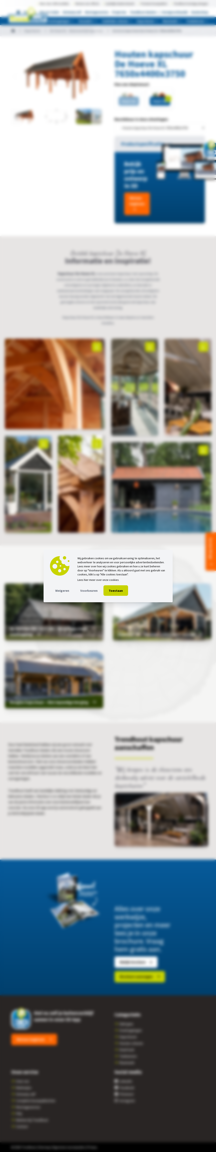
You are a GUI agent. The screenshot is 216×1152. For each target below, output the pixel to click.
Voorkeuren (89, 591)
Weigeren (62, 591)
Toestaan (116, 591)
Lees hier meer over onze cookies (98, 580)
